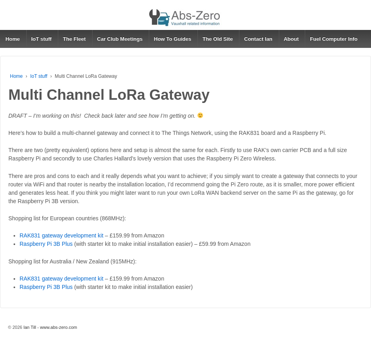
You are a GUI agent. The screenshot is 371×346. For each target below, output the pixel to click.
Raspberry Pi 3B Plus (46, 244)
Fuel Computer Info (333, 39)
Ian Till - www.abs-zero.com (49, 327)
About (291, 39)
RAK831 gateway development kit (61, 235)
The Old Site (218, 39)
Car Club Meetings (119, 39)
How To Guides (172, 39)
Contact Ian (258, 39)
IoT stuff (41, 39)
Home (13, 39)
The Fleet (74, 39)
